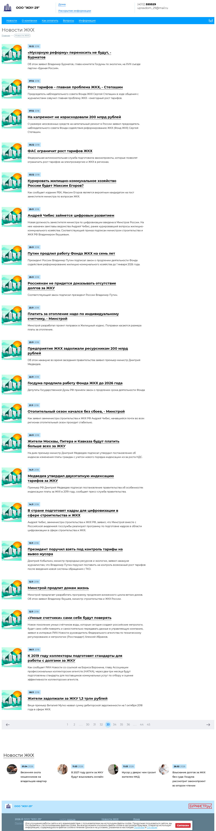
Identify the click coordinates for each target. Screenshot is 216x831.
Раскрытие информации (74, 10)
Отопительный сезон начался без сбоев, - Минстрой (76, 411)
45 (148, 724)
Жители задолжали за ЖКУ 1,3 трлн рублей (67, 698)
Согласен (183, 825)
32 (101, 724)
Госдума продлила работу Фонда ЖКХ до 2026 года (75, 383)
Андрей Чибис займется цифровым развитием (71, 215)
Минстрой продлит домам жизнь (58, 588)
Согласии (152, 827)
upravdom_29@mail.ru (152, 8)
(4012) (146, 4)
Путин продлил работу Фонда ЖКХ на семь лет (71, 253)
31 (94, 724)
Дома (62, 4)
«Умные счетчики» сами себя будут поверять (69, 618)
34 (114, 724)
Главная (6, 35)
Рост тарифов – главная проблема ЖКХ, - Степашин (75, 87)
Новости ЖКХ (18, 755)
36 (128, 724)
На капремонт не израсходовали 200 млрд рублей (74, 117)
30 (87, 724)
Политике (139, 827)
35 (121, 724)
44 (142, 724)
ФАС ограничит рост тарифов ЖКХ (60, 151)
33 (108, 724)
